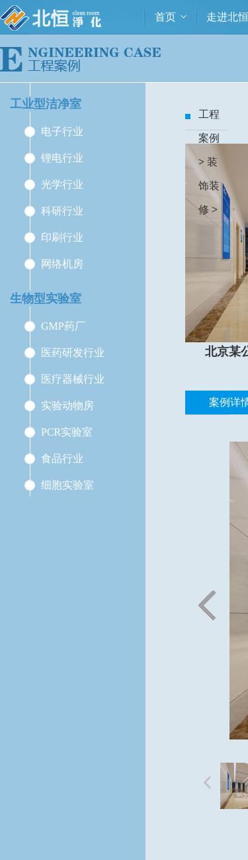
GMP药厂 (63, 326)
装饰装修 (209, 185)
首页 (165, 17)
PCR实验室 (67, 432)
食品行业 (62, 458)
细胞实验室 (67, 485)
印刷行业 (62, 237)
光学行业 (62, 184)
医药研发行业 (72, 352)
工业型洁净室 (45, 104)
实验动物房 (67, 405)
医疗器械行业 (72, 379)
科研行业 (62, 210)
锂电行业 (62, 158)
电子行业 (62, 131)
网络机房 (62, 263)
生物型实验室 (45, 298)
